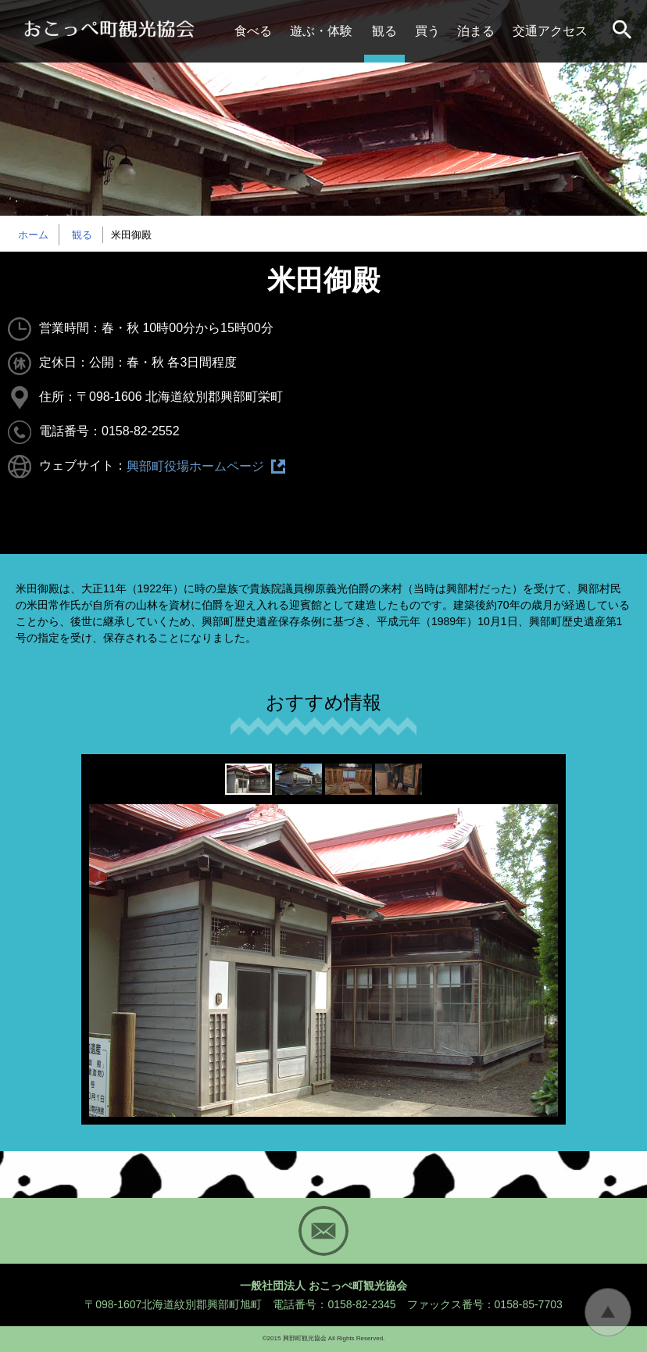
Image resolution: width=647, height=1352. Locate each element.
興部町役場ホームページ (195, 466)
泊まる (476, 31)
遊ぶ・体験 (321, 31)
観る (384, 31)
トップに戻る (607, 1312)
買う (427, 31)
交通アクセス (550, 31)
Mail (323, 1231)
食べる (253, 31)
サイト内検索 (623, 31)
